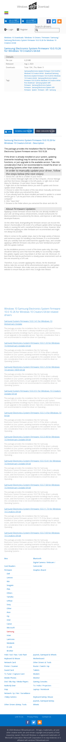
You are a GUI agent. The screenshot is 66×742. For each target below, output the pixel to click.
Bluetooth (37, 558)
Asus (9, 611)
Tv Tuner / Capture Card (14, 672)
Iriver (9, 634)
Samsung (54, 37)
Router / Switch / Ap (41, 664)
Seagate (10, 584)
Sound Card (9, 668)
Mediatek (11, 641)
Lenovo (10, 577)
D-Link (9, 645)
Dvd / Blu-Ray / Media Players (17, 679)
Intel (9, 619)
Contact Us (46, 714)
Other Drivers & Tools (42, 660)
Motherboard (38, 656)
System (34, 90)
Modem (36, 672)
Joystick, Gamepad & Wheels (45, 653)
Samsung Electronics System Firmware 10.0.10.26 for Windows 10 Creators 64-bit (42, 72)
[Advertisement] (33, 109)
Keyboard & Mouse (12, 656)
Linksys (10, 600)
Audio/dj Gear (10, 683)
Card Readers (10, 566)
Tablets (36, 668)
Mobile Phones (10, 675)
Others (10, 592)
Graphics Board (39, 569)
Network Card (10, 660)
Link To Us (19, 714)
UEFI (46, 90)
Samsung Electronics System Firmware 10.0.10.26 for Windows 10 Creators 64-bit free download (42, 80)
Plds (8, 588)
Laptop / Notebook (41, 687)
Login (10, 29)
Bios (6, 558)
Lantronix (11, 637)
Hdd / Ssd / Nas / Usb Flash (16, 653)
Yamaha (10, 596)
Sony (9, 603)
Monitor (36, 675)
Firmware (45, 37)
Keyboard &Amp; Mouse (43, 694)
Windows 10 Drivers (33, 37)
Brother (10, 649)
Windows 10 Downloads (13, 37)
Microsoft (11, 626)
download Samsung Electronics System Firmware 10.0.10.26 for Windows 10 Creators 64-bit (42, 75)
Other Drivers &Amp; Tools (15, 702)
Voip (6, 687)
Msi (8, 581)
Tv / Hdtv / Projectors (42, 683)
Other (9, 607)
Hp (8, 615)
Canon (9, 622)
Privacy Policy (32, 714)
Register (24, 29)
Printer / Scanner (11, 664)
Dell (8, 573)
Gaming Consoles (40, 679)
